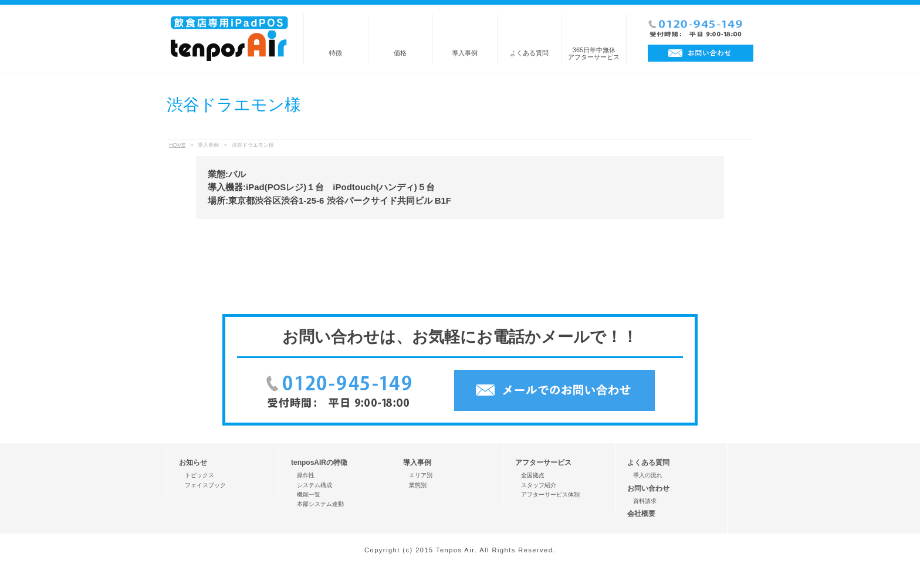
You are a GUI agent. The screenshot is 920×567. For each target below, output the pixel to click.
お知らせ (193, 462)
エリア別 (420, 475)
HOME (177, 145)
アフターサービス (543, 462)
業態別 (418, 485)
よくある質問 (529, 52)
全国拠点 (532, 475)
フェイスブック (205, 485)
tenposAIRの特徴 (319, 462)
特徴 (335, 52)
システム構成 (314, 485)
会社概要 (641, 513)
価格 (400, 52)
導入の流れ (647, 475)
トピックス (199, 475)
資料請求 (645, 501)
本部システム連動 (320, 504)
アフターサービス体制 (550, 494)
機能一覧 (308, 494)
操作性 (305, 475)
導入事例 (465, 52)
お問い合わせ (648, 488)
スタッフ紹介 (538, 485)
